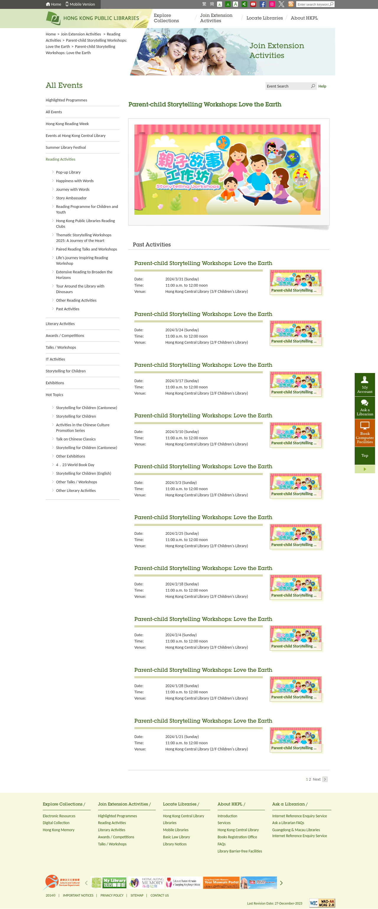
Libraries (170, 822)
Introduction (227, 815)
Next (320, 779)
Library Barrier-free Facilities (240, 851)
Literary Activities (60, 323)
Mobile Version (82, 4)
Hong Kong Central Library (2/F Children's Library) (206, 342)
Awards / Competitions (65, 335)
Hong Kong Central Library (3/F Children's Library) (206, 291)
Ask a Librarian (365, 412)
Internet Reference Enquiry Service (299, 815)
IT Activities (55, 359)
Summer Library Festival (66, 147)
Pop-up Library (68, 172)
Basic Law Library (176, 836)
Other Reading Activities (76, 300)
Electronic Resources (59, 815)
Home (56, 4)
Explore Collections (166, 18)
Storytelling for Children (66, 371)
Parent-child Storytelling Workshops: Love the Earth (203, 264)
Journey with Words (72, 189)
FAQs (222, 844)
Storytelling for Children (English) (83, 473)
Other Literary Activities (76, 490)
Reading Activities (60, 159)
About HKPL (304, 18)
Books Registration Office (237, 836)
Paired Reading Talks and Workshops (86, 249)
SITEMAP (137, 895)
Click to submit (313, 86)
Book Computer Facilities (365, 438)
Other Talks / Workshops (76, 482)
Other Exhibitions (70, 456)
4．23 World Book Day (75, 464)
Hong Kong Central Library (183, 815)
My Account (364, 390)
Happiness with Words (75, 180)
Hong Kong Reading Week (67, 123)
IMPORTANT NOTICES (78, 895)
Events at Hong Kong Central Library (75, 135)
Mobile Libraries (175, 829)
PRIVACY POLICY (112, 895)
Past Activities (67, 308)
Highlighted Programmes (66, 100)
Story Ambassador (71, 198)
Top (364, 456)
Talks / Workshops (61, 347)
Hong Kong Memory (58, 829)
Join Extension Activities (216, 18)
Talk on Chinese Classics (76, 439)
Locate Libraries (265, 18)
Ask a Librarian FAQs (288, 822)
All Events (54, 111)
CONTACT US (160, 895)
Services (224, 822)
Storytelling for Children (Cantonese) (86, 407)
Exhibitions (55, 382)
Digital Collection (56, 822)
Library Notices (175, 844)
